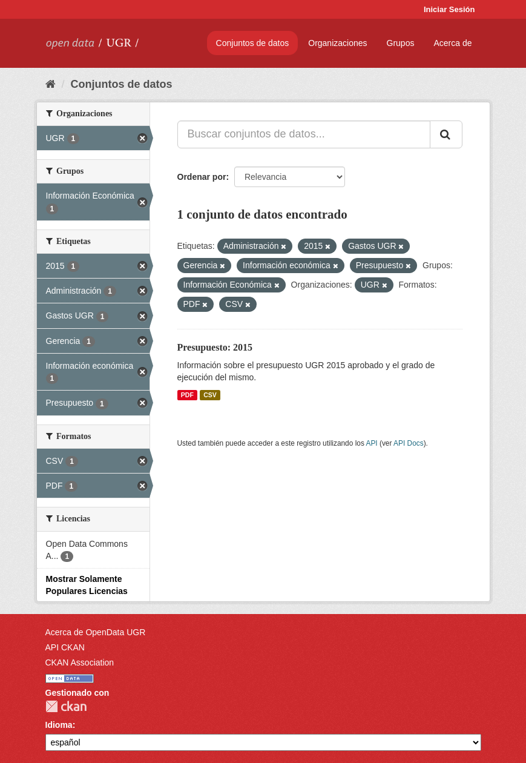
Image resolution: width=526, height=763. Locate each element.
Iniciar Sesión (449, 9)
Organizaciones (337, 43)
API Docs (408, 443)
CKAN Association (79, 662)
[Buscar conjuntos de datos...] (303, 134)
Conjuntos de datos (252, 43)
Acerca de (452, 43)
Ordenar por (201, 177)
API (371, 443)
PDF (187, 394)
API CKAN (65, 647)
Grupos (401, 43)
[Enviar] (446, 134)
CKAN (66, 706)
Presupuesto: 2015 (215, 347)
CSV (210, 394)
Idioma (59, 725)
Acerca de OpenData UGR (95, 632)
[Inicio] (50, 84)
